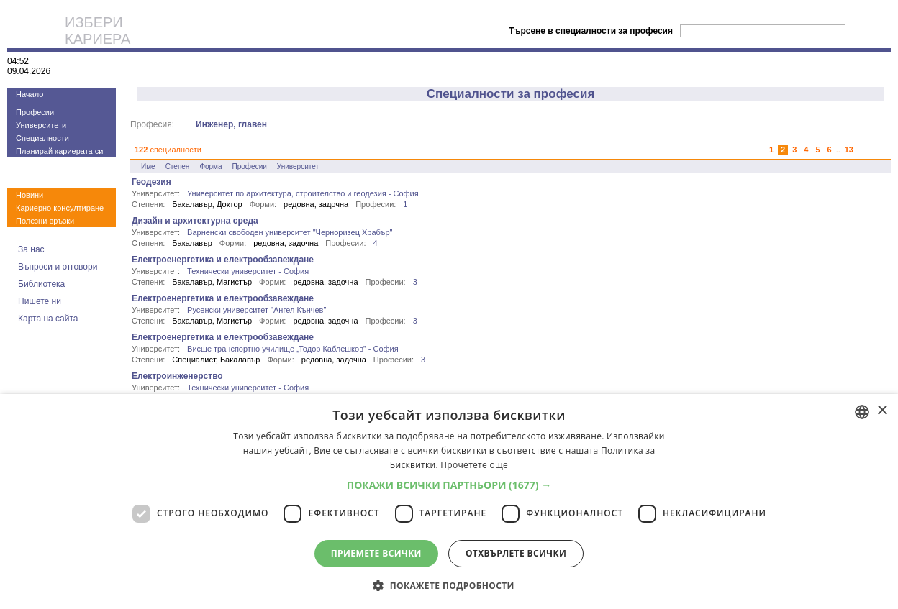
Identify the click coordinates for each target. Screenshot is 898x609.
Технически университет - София (248, 271)
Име (148, 166)
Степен (177, 166)
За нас (31, 249)
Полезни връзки (45, 220)
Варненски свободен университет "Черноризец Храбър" (289, 232)
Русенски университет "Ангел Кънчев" (256, 310)
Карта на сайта (48, 318)
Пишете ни (39, 301)
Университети (41, 125)
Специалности (42, 138)
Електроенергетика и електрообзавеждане (223, 260)
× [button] (881, 411)
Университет (298, 166)
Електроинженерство (177, 376)
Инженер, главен (231, 124)
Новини (29, 195)
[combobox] (862, 412)
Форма (210, 166)
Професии (35, 112)
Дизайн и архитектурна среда (195, 221)
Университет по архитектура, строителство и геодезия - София (303, 193)
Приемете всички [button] (376, 553)
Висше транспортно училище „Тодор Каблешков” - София (293, 348)
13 (849, 149)
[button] (449, 485)
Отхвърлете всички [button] (516, 553)
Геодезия (151, 182)
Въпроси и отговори (57, 267)
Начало (29, 94)
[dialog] (449, 501)
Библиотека (41, 284)
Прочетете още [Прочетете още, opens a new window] (474, 465)
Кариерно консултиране (60, 207)
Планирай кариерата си (59, 151)
